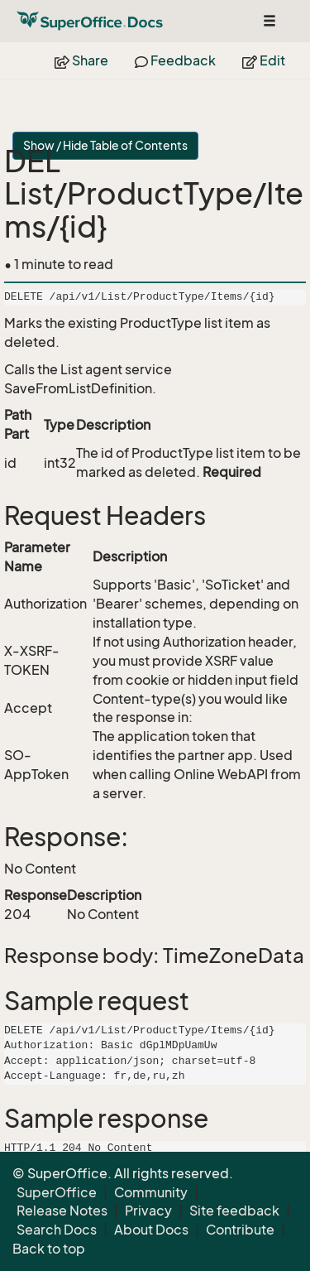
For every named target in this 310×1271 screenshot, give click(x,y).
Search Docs (57, 1229)
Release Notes (62, 1210)
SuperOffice (57, 1192)
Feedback (175, 60)
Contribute (240, 1229)
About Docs (151, 1229)
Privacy (148, 1210)
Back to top (48, 1248)
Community (151, 1192)
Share (81, 60)
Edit (263, 60)
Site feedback (234, 1210)
